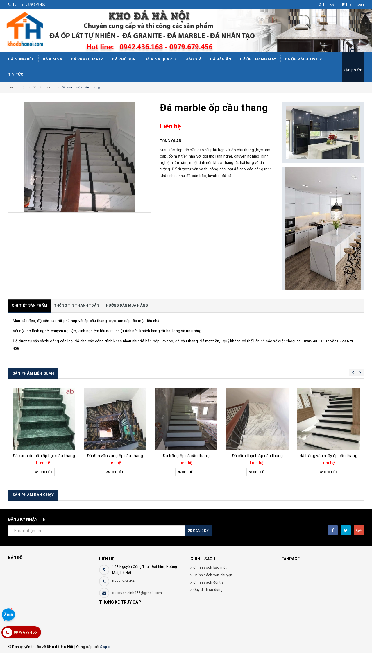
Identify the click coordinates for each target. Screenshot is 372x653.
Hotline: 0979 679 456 (27, 4)
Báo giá (193, 59)
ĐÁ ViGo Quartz (87, 59)
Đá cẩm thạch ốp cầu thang (257, 455)
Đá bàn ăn (220, 59)
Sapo (105, 647)
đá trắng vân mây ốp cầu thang (328, 455)
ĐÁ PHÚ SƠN (124, 59)
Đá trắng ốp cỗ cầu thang (186, 455)
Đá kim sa (52, 59)
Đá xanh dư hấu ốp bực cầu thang (44, 455)
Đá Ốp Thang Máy (258, 59)
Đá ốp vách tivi (304, 59)
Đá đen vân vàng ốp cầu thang (115, 455)
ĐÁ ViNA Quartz (160, 59)
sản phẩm (353, 70)
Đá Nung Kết (21, 59)
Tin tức (16, 74)
